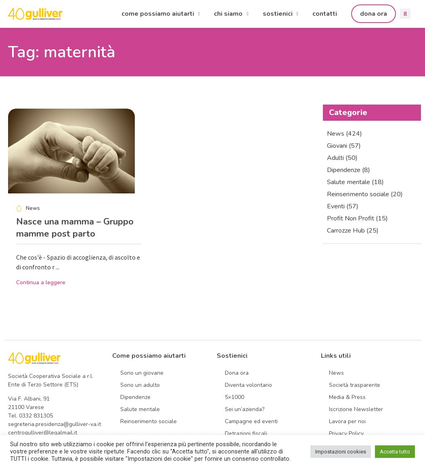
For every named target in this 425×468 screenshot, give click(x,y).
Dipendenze (135, 397)
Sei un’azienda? (244, 409)
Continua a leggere (40, 282)
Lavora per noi (347, 421)
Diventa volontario (248, 385)
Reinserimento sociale (148, 421)
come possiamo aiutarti (160, 13)
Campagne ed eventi (251, 421)
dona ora (373, 13)
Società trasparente (354, 385)
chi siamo (231, 13)
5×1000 (234, 397)
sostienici (280, 13)
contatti (324, 13)
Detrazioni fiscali (246, 433)
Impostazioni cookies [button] (340, 452)
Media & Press (347, 397)
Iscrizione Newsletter (356, 409)
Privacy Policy (346, 433)
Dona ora (237, 373)
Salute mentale (140, 409)
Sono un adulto (140, 385)
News (336, 373)
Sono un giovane (141, 373)
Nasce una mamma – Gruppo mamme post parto (75, 228)
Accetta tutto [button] (395, 452)
